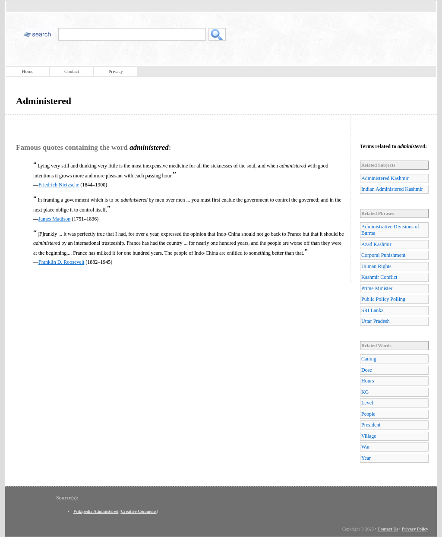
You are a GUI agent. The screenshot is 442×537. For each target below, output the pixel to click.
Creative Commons (138, 511)
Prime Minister (376, 288)
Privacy (115, 71)
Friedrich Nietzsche (58, 185)
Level (367, 403)
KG (365, 392)
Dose (366, 370)
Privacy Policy (415, 529)
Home (28, 71)
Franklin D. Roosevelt (61, 262)
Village (368, 436)
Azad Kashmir (376, 244)
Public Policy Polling (383, 299)
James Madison (54, 219)
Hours (367, 381)
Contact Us (388, 529)
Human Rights (376, 266)
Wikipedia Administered (95, 511)
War (365, 447)
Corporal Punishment (383, 255)
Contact (71, 71)
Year (366, 458)
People (368, 414)
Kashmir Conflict (379, 277)
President (371, 425)
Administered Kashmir (385, 178)
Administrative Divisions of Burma (390, 230)
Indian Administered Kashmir (392, 189)
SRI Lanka (372, 310)
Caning (368, 359)
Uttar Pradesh (375, 321)
